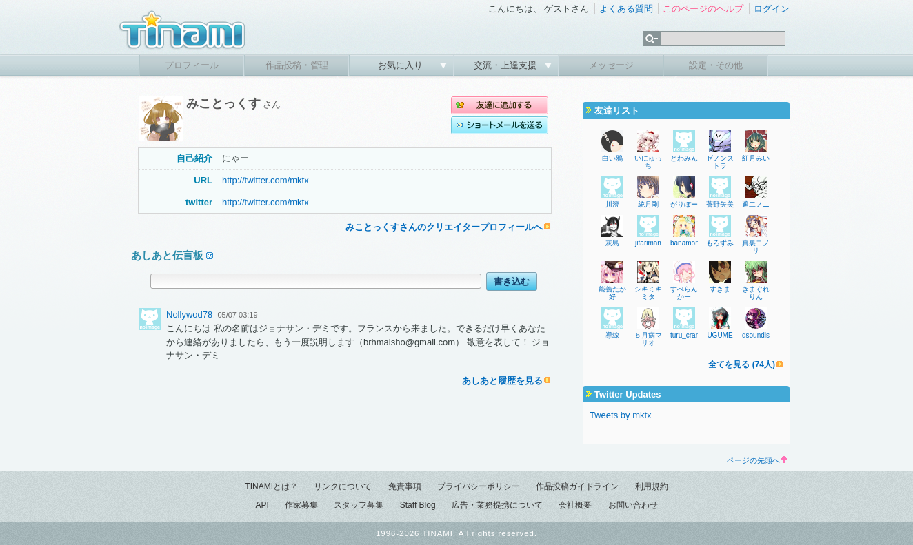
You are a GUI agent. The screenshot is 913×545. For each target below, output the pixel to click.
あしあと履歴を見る (502, 381)
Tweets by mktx (621, 415)
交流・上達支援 (506, 65)
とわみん (684, 158)
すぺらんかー (684, 292)
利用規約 (651, 486)
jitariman (648, 243)
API (261, 505)
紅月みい (756, 158)
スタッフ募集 (358, 505)
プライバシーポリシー (478, 486)
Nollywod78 (189, 314)
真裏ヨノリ (756, 246)
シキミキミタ (648, 292)
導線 (612, 335)
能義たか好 (612, 292)
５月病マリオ (648, 339)
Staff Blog (418, 505)
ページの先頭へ (757, 460)
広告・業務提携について (497, 505)
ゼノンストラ (720, 161)
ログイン (772, 8)
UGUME (719, 335)
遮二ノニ (756, 204)
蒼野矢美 (720, 204)
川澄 (612, 204)
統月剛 (648, 204)
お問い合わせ (633, 505)
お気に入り (401, 65)
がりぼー (684, 204)
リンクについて (343, 486)
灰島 (612, 243)
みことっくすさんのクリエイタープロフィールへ (444, 227)
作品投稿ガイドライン (577, 486)
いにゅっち (648, 161)
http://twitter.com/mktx (265, 180)
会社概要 (575, 505)
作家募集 (301, 505)
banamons (686, 243)
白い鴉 (612, 158)
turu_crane (686, 335)
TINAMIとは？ (271, 486)
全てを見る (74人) (741, 364)
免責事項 (404, 486)
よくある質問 (626, 8)
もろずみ (720, 243)
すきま (720, 289)
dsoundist (757, 335)
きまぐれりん (756, 292)
